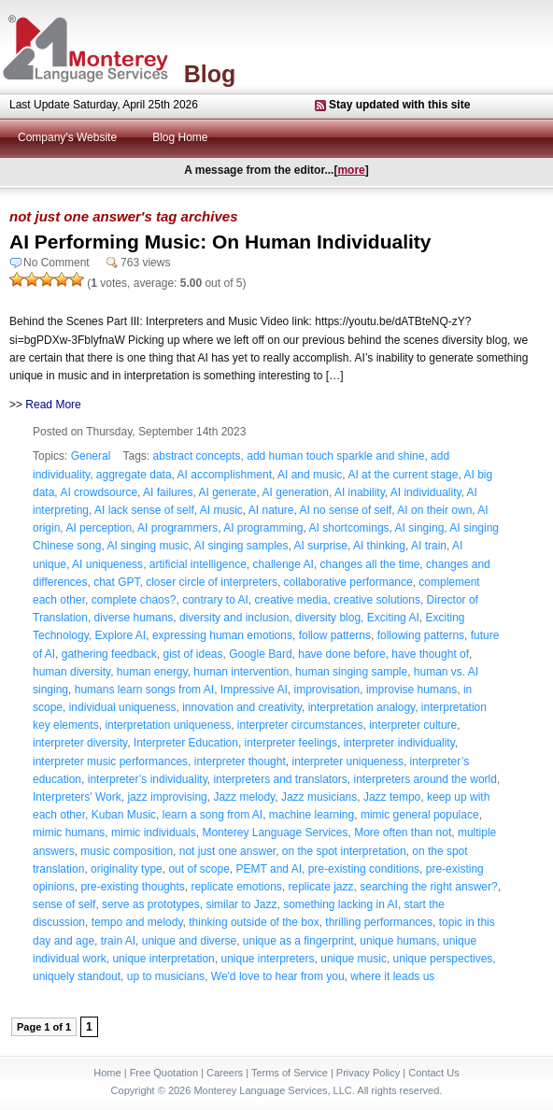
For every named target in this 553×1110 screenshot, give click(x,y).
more (350, 170)
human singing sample (351, 671)
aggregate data (134, 474)
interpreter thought (240, 761)
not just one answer (227, 851)
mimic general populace (420, 814)
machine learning (311, 814)
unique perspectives (443, 958)
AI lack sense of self (144, 510)
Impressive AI (254, 689)
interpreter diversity (80, 742)
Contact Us (433, 1072)
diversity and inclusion (234, 617)
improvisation (327, 689)
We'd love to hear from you (278, 976)
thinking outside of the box (254, 922)
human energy (152, 671)
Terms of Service (289, 1072)
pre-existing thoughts (132, 886)
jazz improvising (166, 797)
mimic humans (69, 832)
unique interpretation (163, 958)
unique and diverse (189, 940)
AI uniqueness (107, 564)
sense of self (64, 904)
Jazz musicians (319, 797)
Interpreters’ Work (77, 797)
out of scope (198, 868)
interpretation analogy (362, 707)
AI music (221, 510)
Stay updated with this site (399, 104)
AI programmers (177, 527)
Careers (224, 1072)
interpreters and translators (280, 779)
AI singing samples (241, 545)
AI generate (227, 492)
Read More (52, 404)
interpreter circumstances (300, 725)
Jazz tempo (391, 797)
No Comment (56, 262)
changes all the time (370, 564)
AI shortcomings (349, 527)
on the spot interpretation (344, 851)
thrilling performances (378, 922)
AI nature (271, 510)
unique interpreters (267, 958)
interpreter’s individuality (147, 779)
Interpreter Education (186, 742)
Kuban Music (124, 814)
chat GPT (116, 582)
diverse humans (134, 617)
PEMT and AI (269, 868)
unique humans (398, 940)
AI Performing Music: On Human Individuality (220, 241)
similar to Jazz (241, 904)
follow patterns (335, 635)
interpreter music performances (110, 761)
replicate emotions (236, 886)
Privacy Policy (368, 1072)
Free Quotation (164, 1072)
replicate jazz (321, 886)
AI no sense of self (346, 510)
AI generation (295, 492)
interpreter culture (413, 725)
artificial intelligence (198, 564)
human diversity (71, 671)
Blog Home (179, 137)
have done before (341, 654)
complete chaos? (134, 599)
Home (107, 1072)
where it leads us (392, 976)
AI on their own (434, 510)
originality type (127, 868)
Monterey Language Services (274, 832)
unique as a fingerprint (298, 940)
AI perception (98, 527)
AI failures (167, 492)
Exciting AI (393, 617)
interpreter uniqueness (347, 761)
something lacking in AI (340, 904)
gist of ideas (192, 654)
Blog (210, 74)
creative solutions (376, 599)
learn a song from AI (212, 814)
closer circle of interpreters (211, 582)
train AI (118, 940)
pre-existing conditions (363, 868)
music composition (126, 851)
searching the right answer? (428, 886)
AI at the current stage (402, 474)
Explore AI (121, 635)
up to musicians (166, 976)
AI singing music (147, 545)
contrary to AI (215, 599)
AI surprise (320, 545)
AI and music (309, 474)
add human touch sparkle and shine (335, 455)
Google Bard (260, 654)
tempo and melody (137, 922)
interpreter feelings (291, 742)
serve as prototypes (151, 904)
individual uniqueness (123, 707)
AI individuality (425, 492)
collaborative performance (348, 582)
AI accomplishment (224, 474)
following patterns (420, 635)
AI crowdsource (98, 492)
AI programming (263, 527)
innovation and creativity (242, 707)
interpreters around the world (425, 779)
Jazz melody (244, 797)
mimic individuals (153, 832)
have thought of (430, 654)
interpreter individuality (399, 742)
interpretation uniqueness (168, 725)
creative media (291, 599)
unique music (353, 958)
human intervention (241, 671)
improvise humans (411, 689)
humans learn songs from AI (144, 689)
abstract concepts (197, 455)
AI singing (420, 527)
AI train (429, 545)
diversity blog (328, 617)
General (91, 455)
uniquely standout (77, 976)
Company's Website (67, 137)
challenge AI (283, 564)
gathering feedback (109, 654)
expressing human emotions (222, 635)
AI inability (359, 492)
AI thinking (379, 545)
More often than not (402, 832)
